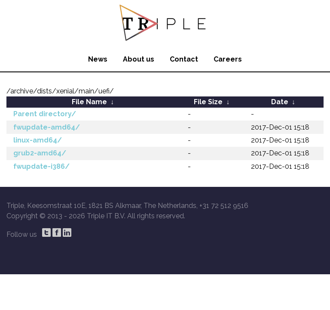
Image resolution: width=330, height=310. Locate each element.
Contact (184, 59)
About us (138, 59)
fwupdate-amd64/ (46, 127)
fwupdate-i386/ (41, 166)
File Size (208, 102)
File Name (89, 102)
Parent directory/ (44, 114)
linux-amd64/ (37, 140)
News (97, 59)
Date (279, 102)
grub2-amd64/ (39, 153)
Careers (228, 59)
